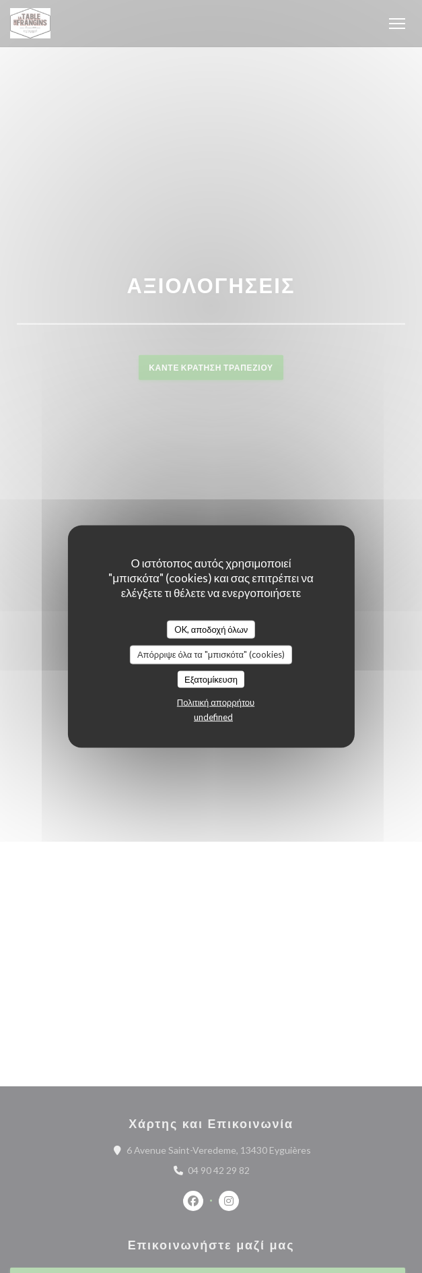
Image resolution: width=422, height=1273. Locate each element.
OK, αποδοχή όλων (211, 628)
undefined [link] (213, 717)
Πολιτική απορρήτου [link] (215, 702)
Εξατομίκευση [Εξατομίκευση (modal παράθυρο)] (211, 678)
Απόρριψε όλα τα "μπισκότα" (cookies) (211, 654)
